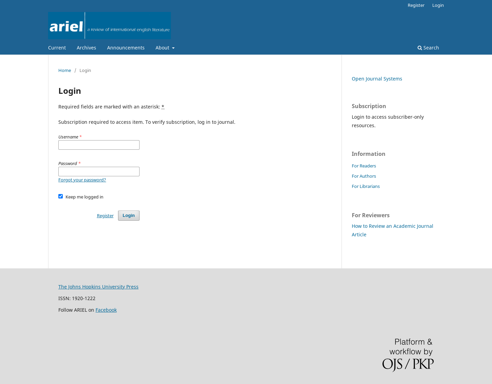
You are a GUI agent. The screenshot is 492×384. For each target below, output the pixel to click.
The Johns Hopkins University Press (98, 286)
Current (57, 47)
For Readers (364, 166)
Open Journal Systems (377, 78)
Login (438, 5)
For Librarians (366, 186)
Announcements (126, 47)
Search (428, 47)
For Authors (364, 176)
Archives (86, 47)
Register (416, 5)
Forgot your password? (82, 180)
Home (64, 70)
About (163, 47)
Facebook (106, 310)
